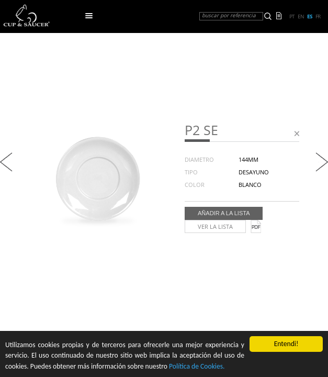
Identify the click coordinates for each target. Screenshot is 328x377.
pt (292, 16)
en (301, 16)
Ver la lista (215, 226)
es (309, 16)
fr (317, 16)
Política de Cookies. (196, 366)
